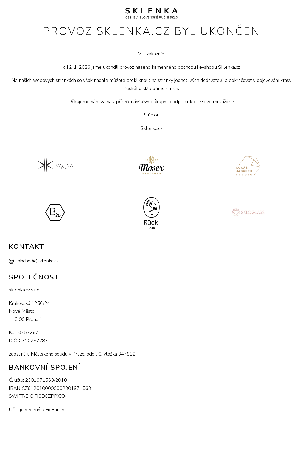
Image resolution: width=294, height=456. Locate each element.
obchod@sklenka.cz (38, 261)
